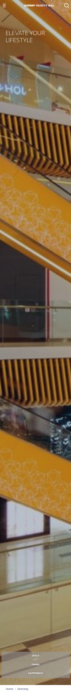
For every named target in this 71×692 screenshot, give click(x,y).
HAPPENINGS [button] (35, 673)
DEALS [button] (35, 656)
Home (9, 689)
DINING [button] (36, 665)
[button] (65, 5)
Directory (22, 689)
